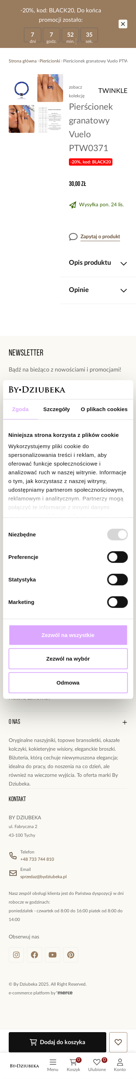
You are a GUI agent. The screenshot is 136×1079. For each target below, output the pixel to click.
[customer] (120, 1066)
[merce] (65, 993)
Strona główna (23, 61)
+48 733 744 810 (37, 859)
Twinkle (112, 91)
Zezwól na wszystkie (68, 635)
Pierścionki (50, 61)
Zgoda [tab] (20, 409)
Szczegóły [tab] (56, 409)
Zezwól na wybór (68, 659)
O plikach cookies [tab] (104, 409)
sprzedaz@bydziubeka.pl (43, 877)
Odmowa (68, 683)
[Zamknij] (123, 24)
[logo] (24, 1066)
